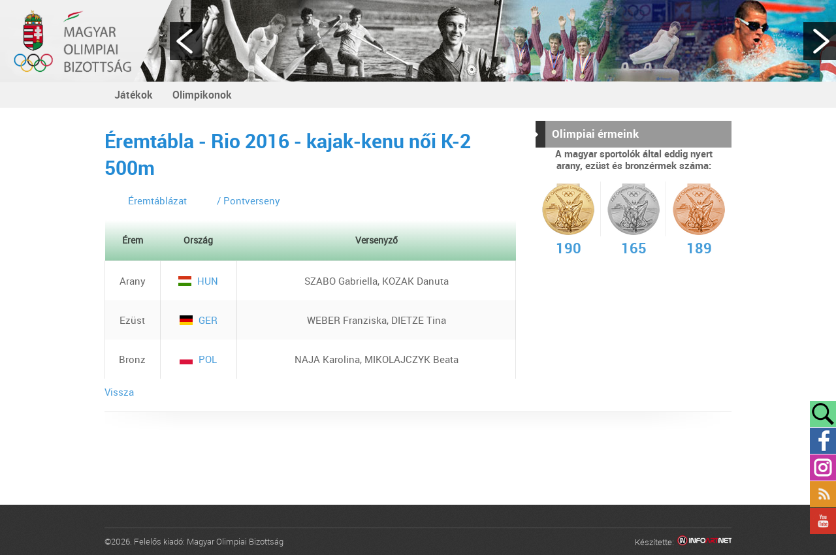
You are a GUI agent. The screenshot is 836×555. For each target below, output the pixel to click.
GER (198, 319)
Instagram (823, 467)
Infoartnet (704, 542)
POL (198, 359)
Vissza (119, 391)
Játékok (133, 94)
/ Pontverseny (248, 200)
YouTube (823, 521)
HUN (198, 280)
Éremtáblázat (157, 200)
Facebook (823, 441)
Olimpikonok (202, 94)
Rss (823, 494)
